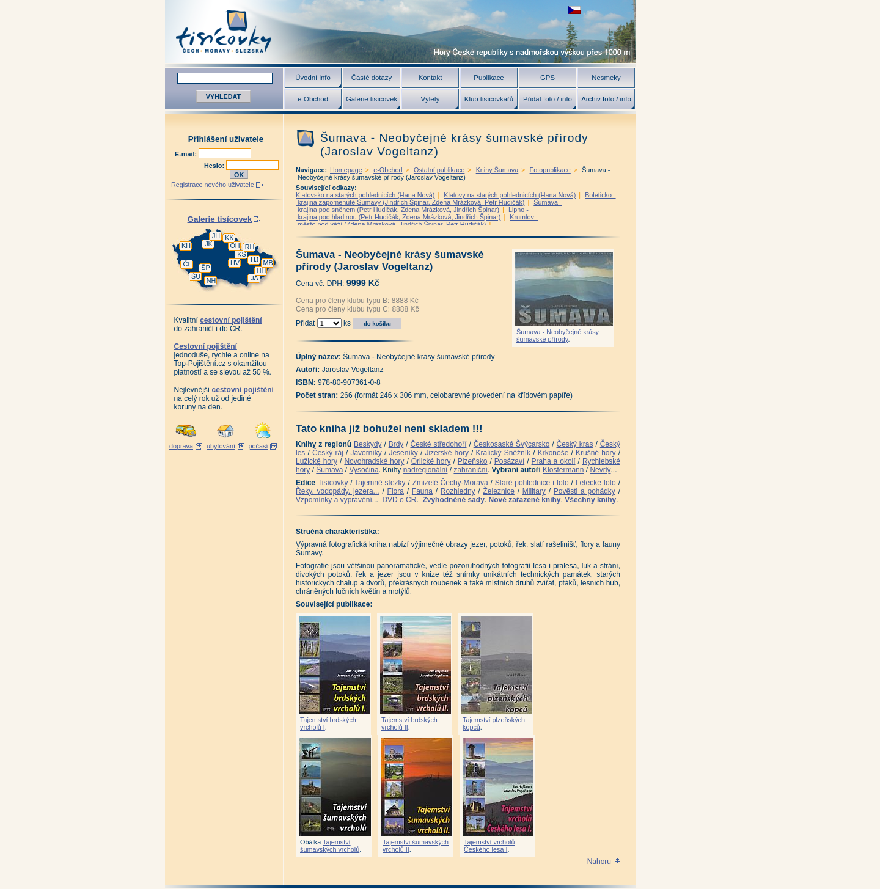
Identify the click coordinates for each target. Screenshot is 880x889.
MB (268, 262)
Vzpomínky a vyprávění (334, 500)
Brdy (396, 444)
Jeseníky (403, 452)
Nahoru (599, 861)
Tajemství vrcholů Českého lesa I (489, 845)
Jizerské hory (447, 452)
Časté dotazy (371, 77)
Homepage (346, 170)
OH (235, 245)
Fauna (422, 491)
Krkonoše (553, 452)
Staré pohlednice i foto (532, 482)
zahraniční (470, 470)
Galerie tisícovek (371, 99)
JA (254, 278)
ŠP (205, 267)
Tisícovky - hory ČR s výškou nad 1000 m (400, 31)
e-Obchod (313, 99)
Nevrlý (600, 470)
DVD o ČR (399, 500)
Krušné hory (596, 452)
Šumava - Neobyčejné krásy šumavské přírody (557, 335)
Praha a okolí (554, 461)
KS (241, 254)
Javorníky (365, 452)
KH (186, 245)
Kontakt (430, 77)
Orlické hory (431, 461)
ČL (187, 264)
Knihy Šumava (497, 170)
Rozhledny (458, 491)
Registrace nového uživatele (212, 184)
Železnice (499, 491)
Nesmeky (606, 77)
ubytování (221, 446)
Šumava (329, 470)
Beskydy (367, 444)
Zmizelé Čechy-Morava (450, 482)
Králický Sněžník (503, 452)
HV (235, 262)
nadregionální (425, 470)
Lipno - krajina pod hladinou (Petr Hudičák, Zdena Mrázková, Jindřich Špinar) (412, 213)
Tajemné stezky (379, 482)
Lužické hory (316, 461)
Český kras (575, 444)
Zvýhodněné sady (453, 500)
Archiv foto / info (606, 99)
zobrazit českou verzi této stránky (574, 10)
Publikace (489, 77)
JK (209, 243)
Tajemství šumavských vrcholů (329, 845)
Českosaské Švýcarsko (512, 444)
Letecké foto (596, 482)
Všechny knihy (590, 500)
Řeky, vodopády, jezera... (338, 491)
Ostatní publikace (439, 170)
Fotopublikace (550, 170)
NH (211, 280)
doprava (181, 446)
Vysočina (363, 470)
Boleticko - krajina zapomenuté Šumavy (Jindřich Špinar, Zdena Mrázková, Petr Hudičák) (456, 198)
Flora (395, 491)
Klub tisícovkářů (488, 99)
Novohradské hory (374, 461)
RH (250, 247)
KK (229, 237)
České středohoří (439, 444)
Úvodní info (313, 77)
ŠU (195, 276)
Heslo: (215, 165)
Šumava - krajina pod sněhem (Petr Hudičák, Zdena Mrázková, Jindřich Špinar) (429, 206)
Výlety (429, 99)
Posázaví (509, 461)
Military (534, 491)
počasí (258, 446)
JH (216, 236)
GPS (547, 77)
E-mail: (187, 154)
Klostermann (563, 470)
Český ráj (327, 452)
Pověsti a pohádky (584, 491)
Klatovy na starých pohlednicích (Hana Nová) (510, 195)
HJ (254, 259)
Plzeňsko (473, 461)
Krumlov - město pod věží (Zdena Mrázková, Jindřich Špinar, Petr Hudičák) (417, 220)
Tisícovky (333, 482)
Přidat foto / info (547, 99)
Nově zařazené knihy (524, 500)
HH (261, 270)
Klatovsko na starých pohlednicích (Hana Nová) (365, 195)
